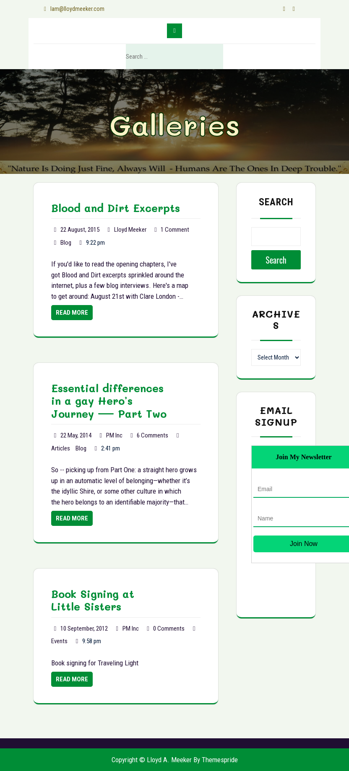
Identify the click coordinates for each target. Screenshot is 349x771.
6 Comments (152, 435)
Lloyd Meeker (130, 229)
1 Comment (175, 229)
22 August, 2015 (79, 229)
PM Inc (114, 435)
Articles (60, 448)
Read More (72, 312)
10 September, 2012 (84, 628)
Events (59, 641)
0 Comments (169, 628)
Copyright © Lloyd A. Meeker (152, 759)
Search (208, 57)
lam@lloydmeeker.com (74, 8)
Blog (65, 242)
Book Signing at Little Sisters (92, 600)
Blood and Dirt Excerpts (115, 208)
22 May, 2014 (75, 435)
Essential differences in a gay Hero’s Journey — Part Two (109, 400)
